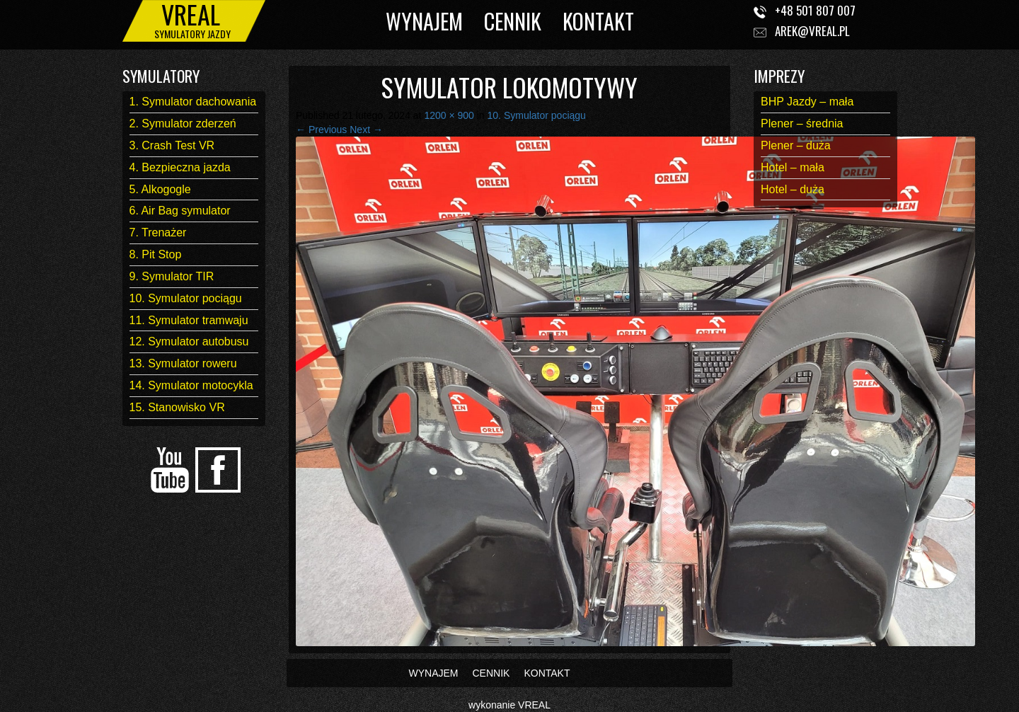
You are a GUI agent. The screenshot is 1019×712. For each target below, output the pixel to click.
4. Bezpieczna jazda (180, 167)
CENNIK (512, 21)
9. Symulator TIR (171, 276)
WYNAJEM (424, 21)
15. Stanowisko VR (177, 407)
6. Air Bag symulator (180, 211)
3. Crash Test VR (172, 145)
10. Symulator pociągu (185, 298)
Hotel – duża (792, 189)
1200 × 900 (448, 115)
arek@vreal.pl (812, 31)
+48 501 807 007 (815, 10)
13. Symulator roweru (183, 363)
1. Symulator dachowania (193, 102)
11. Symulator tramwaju (188, 320)
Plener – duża (796, 145)
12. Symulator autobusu (189, 341)
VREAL (534, 705)
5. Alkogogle (160, 189)
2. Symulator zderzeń (182, 123)
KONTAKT (598, 21)
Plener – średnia (802, 123)
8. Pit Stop (155, 254)
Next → (366, 129)
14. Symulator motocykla (191, 385)
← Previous (321, 129)
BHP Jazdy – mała (807, 102)
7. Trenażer (158, 232)
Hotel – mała (792, 167)
